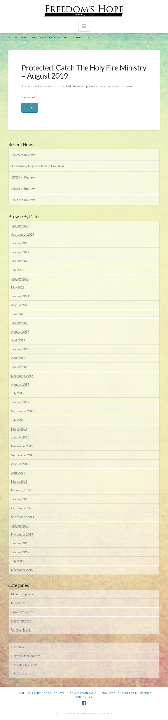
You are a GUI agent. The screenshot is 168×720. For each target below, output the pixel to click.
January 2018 (20, 367)
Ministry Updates (23, 594)
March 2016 (19, 428)
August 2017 (20, 384)
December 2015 (22, 446)
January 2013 (20, 543)
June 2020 (18, 314)
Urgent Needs (21, 629)
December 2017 (22, 375)
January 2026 (20, 225)
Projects (108, 693)
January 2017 (20, 402)
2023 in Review (23, 189)
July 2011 (17, 561)
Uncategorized (21, 621)
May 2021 (17, 287)
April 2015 (18, 473)
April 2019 (18, 340)
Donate (59, 693)
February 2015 (21, 490)
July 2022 (17, 270)
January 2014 (20, 525)
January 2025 (20, 243)
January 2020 (20, 323)
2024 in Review (23, 177)
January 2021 (20, 296)
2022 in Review (23, 200)
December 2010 (22, 570)
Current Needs (39, 693)
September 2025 (22, 234)
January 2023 (20, 261)
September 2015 (22, 455)
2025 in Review (23, 155)
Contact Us (84, 696)
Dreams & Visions (26, 664)
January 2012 (20, 552)
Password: (47, 96)
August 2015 (20, 464)
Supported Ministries (135, 693)
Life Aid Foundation (83, 693)
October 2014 (21, 508)
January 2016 (20, 437)
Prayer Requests (22, 612)
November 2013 (22, 534)
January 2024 (20, 252)
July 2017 (17, 393)
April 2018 (18, 358)
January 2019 (20, 349)
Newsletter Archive (27, 656)
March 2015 (19, 481)
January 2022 (20, 278)
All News (20, 647)
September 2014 (22, 517)
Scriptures (21, 673)
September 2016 (22, 411)
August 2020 (20, 305)
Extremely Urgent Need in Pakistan (38, 166)
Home (20, 693)
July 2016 (17, 420)
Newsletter (19, 603)
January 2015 (20, 499)
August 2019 (20, 331)
